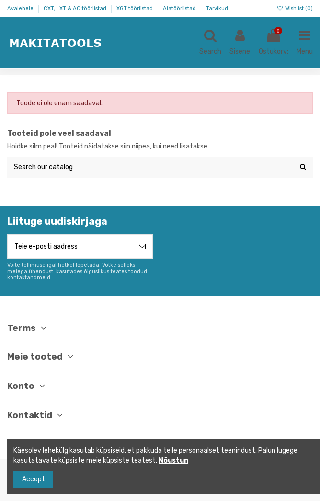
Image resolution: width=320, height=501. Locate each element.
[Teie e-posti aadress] (70, 246)
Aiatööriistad (180, 8)
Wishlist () (295, 8)
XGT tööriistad (135, 8)
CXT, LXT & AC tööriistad (76, 8)
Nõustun (173, 460)
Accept (33, 479)
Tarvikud (217, 8)
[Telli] (142, 246)
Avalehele (21, 8)
